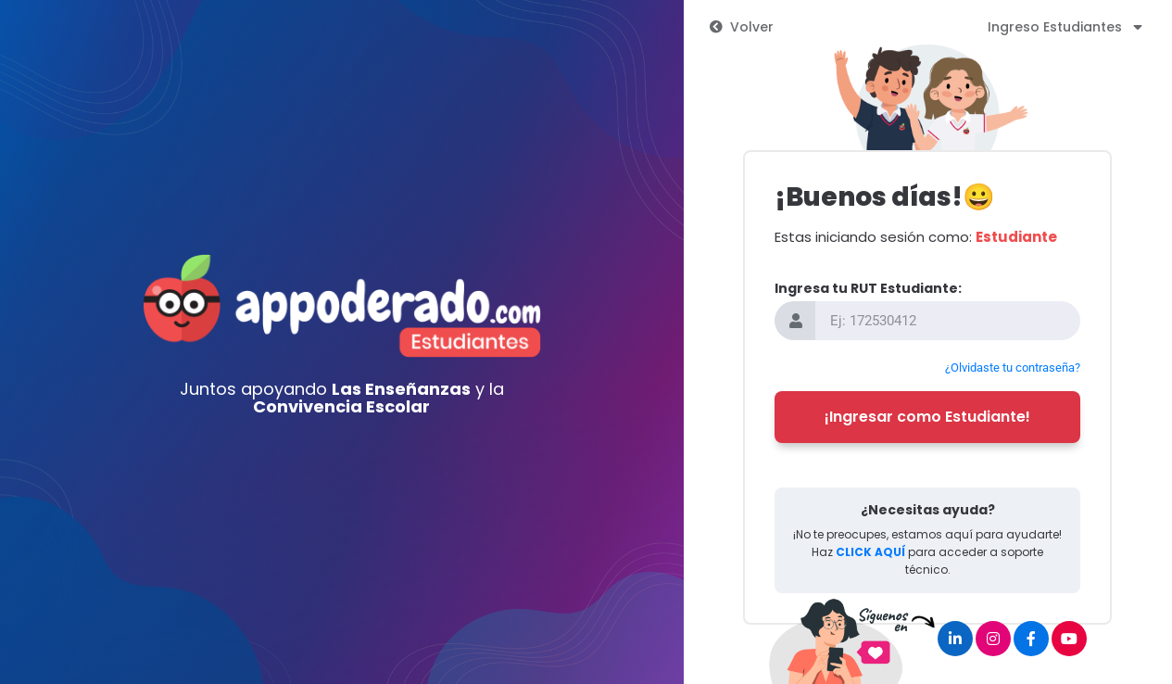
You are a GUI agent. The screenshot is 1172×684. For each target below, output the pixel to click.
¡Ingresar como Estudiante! (927, 416)
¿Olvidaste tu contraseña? (1012, 367)
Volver (742, 27)
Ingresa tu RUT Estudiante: (868, 288)
